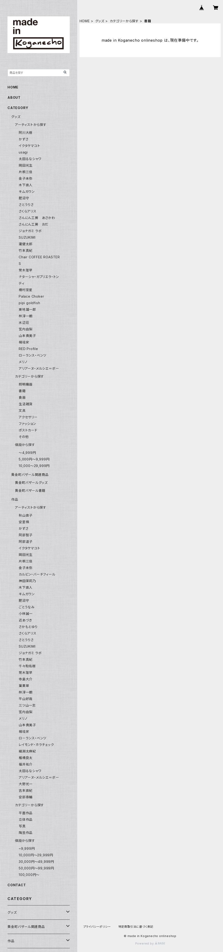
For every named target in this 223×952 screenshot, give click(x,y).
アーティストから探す (30, 507)
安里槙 (24, 522)
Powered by (150, 943)
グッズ (99, 21)
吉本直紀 (26, 790)
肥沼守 (24, 198)
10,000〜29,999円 (34, 466)
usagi (23, 152)
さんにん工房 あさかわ (37, 218)
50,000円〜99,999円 (36, 868)
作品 (14, 499)
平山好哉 (26, 699)
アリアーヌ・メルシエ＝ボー (39, 368)
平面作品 (26, 813)
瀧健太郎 (26, 244)
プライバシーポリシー (97, 926)
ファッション (27, 424)
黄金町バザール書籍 (30, 490)
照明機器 (26, 384)
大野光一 (26, 784)
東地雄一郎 (27, 309)
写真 (22, 826)
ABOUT (14, 97)
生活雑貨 (26, 404)
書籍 (22, 391)
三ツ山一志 (27, 705)
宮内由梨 (26, 329)
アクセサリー (28, 417)
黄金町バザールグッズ (31, 483)
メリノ (23, 362)
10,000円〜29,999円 (36, 855)
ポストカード (28, 430)
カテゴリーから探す (124, 21)
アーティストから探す (31, 125)
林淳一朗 (26, 316)
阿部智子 (26, 535)
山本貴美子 (27, 336)
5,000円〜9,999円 (34, 459)
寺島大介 (26, 679)
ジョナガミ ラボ (30, 231)
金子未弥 (26, 178)
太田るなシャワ (30, 159)
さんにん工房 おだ (33, 224)
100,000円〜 (29, 875)
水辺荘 (24, 323)
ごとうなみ (27, 607)
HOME (85, 21)
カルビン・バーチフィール (37, 574)
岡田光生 (26, 165)
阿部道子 (26, 541)
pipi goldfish (29, 303)
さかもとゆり (28, 627)
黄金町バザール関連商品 (30, 475)
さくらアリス (28, 211)
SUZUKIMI (27, 237)
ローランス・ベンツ (32, 355)
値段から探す (25, 445)
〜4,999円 (27, 453)
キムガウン (27, 191)
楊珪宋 (24, 342)
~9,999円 (27, 848)
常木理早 (26, 270)
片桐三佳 (26, 172)
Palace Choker (31, 296)
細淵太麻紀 (27, 751)
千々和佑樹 (27, 666)
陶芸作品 (26, 833)
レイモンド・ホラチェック (36, 745)
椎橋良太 (26, 758)
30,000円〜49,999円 (36, 862)
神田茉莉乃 (27, 581)
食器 (22, 397)
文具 (22, 410)
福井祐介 (26, 764)
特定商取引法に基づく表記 (136, 926)
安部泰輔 (26, 797)
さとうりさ (26, 205)
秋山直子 (26, 515)
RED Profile (28, 349)
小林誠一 (26, 614)
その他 (24, 437)
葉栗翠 (24, 686)
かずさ (23, 139)
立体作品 (26, 819)
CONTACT (16, 885)
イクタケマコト (29, 146)
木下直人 (26, 185)
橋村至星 (26, 290)
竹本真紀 (26, 250)
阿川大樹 (26, 133)
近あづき (25, 620)
